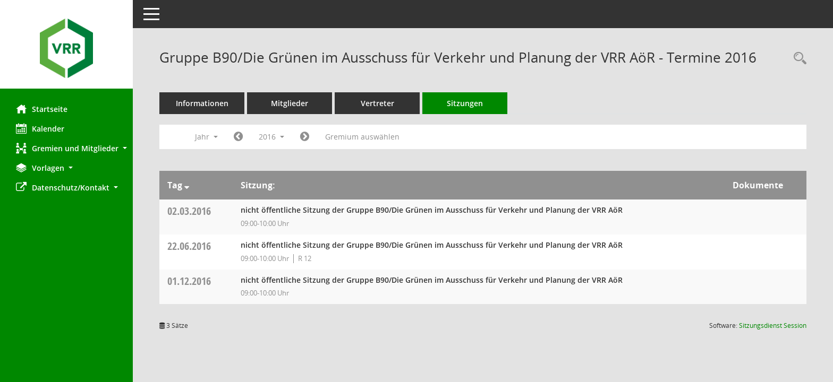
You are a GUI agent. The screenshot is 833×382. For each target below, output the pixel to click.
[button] (66, 148)
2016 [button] (271, 137)
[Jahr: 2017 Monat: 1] (304, 136)
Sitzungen (465, 103)
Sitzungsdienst (772, 325)
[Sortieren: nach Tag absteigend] (186, 185)
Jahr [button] (206, 137)
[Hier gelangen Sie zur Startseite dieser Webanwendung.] (66, 48)
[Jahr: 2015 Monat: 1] (238, 136)
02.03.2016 (189, 211)
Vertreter (377, 103)
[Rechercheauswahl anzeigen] (797, 58)
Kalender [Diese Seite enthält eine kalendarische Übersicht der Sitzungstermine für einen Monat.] (40, 128)
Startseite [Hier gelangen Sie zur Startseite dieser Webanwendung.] (41, 108)
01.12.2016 (189, 281)
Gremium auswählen (362, 137)
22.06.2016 (189, 246)
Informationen (202, 103)
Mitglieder (289, 103)
